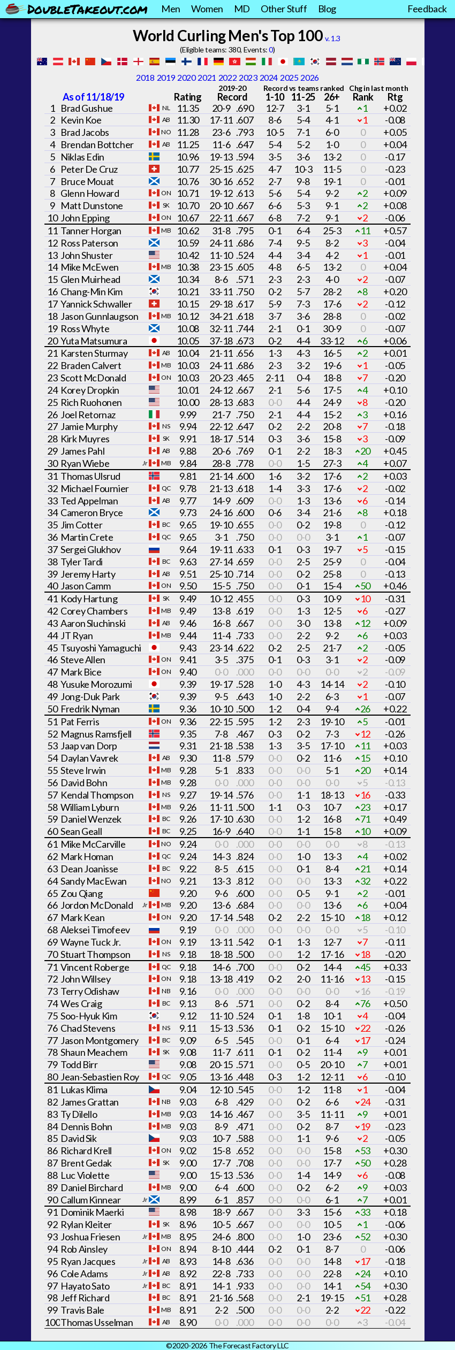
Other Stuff (284, 8)
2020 (186, 77)
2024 (269, 77)
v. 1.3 (332, 38)
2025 (289, 77)
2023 (248, 77)
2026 (309, 77)
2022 (227, 77)
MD (242, 8)
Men (170, 8)
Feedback (427, 8)
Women (207, 8)
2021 (207, 77)
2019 (166, 77)
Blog (327, 8)
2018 (145, 77)
